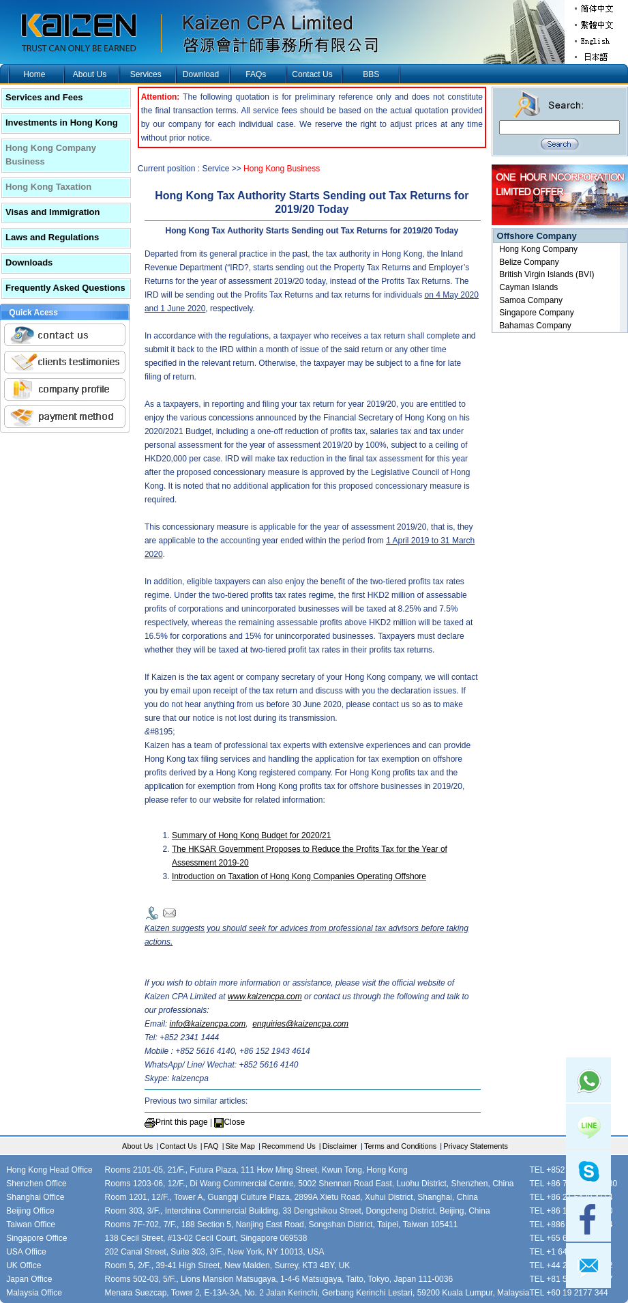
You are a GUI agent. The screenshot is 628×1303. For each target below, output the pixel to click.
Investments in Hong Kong (61, 122)
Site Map (240, 1146)
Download (201, 74)
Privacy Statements (475, 1146)
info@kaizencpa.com (208, 1024)
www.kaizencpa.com (265, 996)
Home (34, 74)
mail (588, 1265)
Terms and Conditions (400, 1146)
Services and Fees (44, 97)
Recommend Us (289, 1146)
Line (588, 1126)
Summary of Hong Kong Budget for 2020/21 (251, 835)
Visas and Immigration (52, 212)
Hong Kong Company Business (50, 155)
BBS (371, 74)
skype (588, 1172)
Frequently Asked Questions (65, 288)
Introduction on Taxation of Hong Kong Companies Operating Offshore (299, 876)
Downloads (29, 262)
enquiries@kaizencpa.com (300, 1024)
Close (234, 1122)
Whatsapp (588, 1079)
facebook (588, 1219)
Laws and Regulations (52, 237)
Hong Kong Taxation (48, 187)
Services (146, 74)
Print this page (181, 1122)
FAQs (255, 74)
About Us (89, 74)
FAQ (211, 1146)
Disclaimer (340, 1146)
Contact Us (312, 74)
